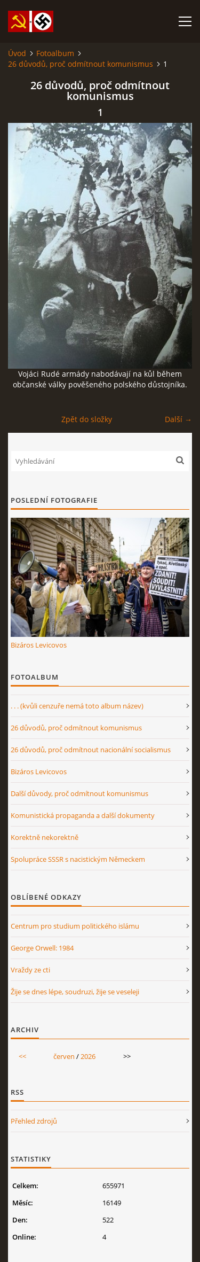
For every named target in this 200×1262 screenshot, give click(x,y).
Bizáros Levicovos (39, 645)
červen (64, 1056)
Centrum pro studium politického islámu (75, 926)
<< (22, 1056)
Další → (178, 419)
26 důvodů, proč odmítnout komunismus (80, 64)
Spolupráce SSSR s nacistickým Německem (78, 859)
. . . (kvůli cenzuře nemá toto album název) (77, 706)
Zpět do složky (86, 419)
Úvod (17, 53)
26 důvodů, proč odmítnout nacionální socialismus (91, 749)
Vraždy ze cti (30, 970)
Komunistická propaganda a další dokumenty (83, 815)
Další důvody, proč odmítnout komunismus (79, 793)
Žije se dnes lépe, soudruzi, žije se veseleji (75, 991)
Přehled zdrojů (34, 1121)
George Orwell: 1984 (42, 948)
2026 (88, 1056)
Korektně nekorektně (44, 837)
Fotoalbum (55, 53)
